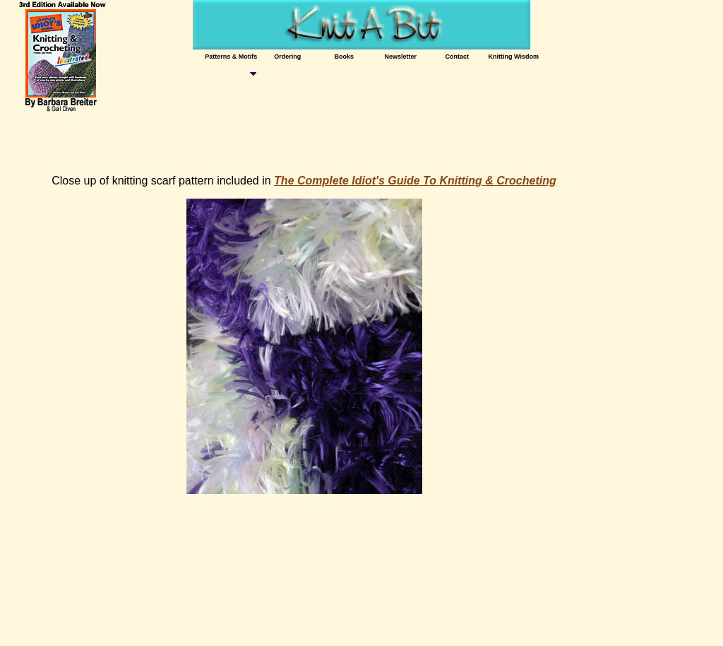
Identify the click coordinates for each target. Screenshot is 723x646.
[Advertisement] (266, 141)
